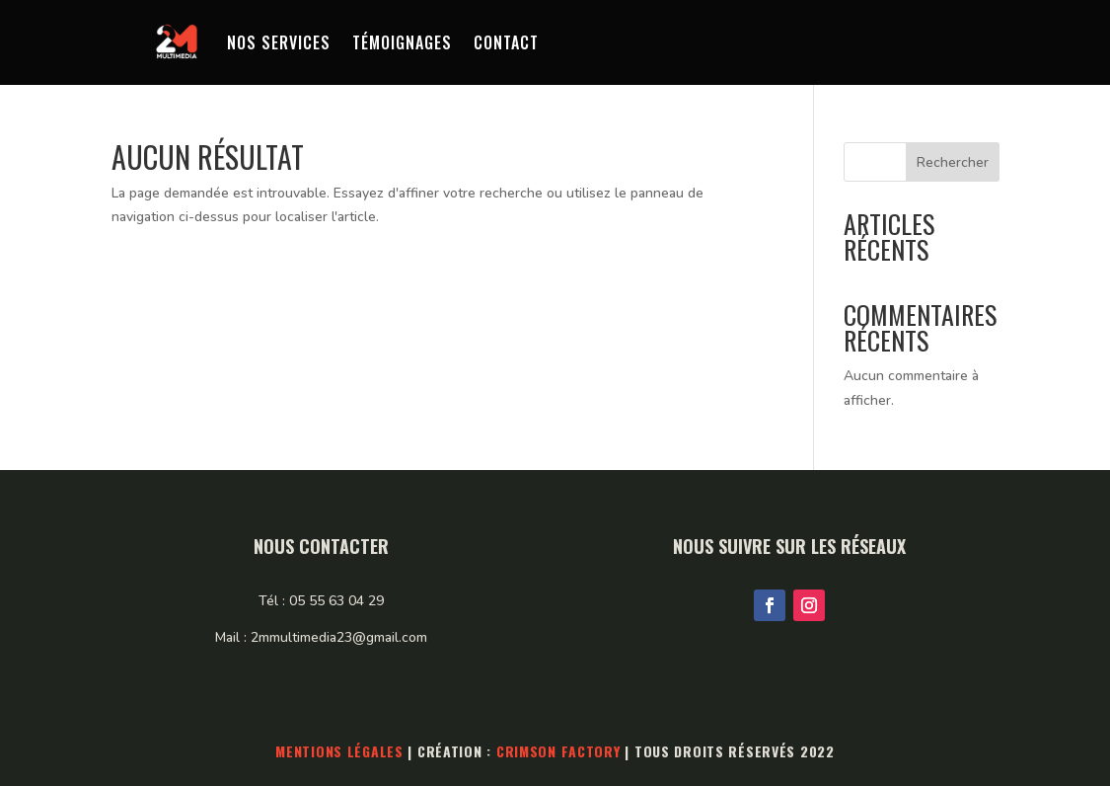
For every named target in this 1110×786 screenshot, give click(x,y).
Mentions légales (339, 751)
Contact (506, 42)
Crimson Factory (558, 751)
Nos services (279, 42)
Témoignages (402, 42)
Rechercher (953, 162)
